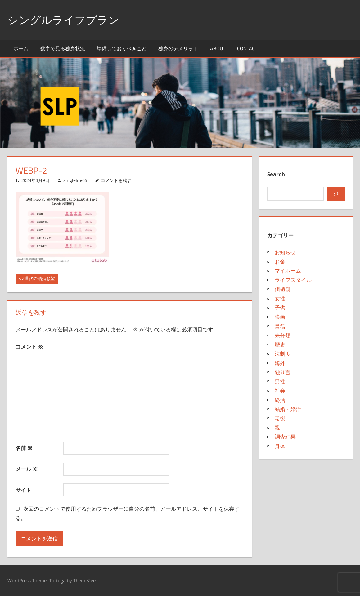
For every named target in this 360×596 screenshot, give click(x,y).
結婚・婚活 (288, 408)
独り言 (282, 372)
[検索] (336, 194)
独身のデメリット (178, 48)
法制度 (282, 353)
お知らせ (285, 252)
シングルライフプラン (64, 19)
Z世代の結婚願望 (38, 279)
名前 (24, 447)
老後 (280, 418)
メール (27, 468)
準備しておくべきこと (121, 48)
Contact (247, 48)
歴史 (280, 344)
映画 (280, 316)
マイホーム (288, 270)
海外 (280, 363)
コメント (29, 346)
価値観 (282, 289)
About (217, 48)
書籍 (280, 326)
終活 (280, 399)
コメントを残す (116, 180)
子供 (280, 307)
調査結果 (285, 436)
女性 (280, 298)
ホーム (20, 48)
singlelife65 (75, 180)
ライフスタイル (293, 279)
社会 (280, 390)
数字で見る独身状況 (62, 48)
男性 (280, 381)
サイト (23, 489)
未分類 (282, 335)
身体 (280, 445)
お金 (280, 261)
